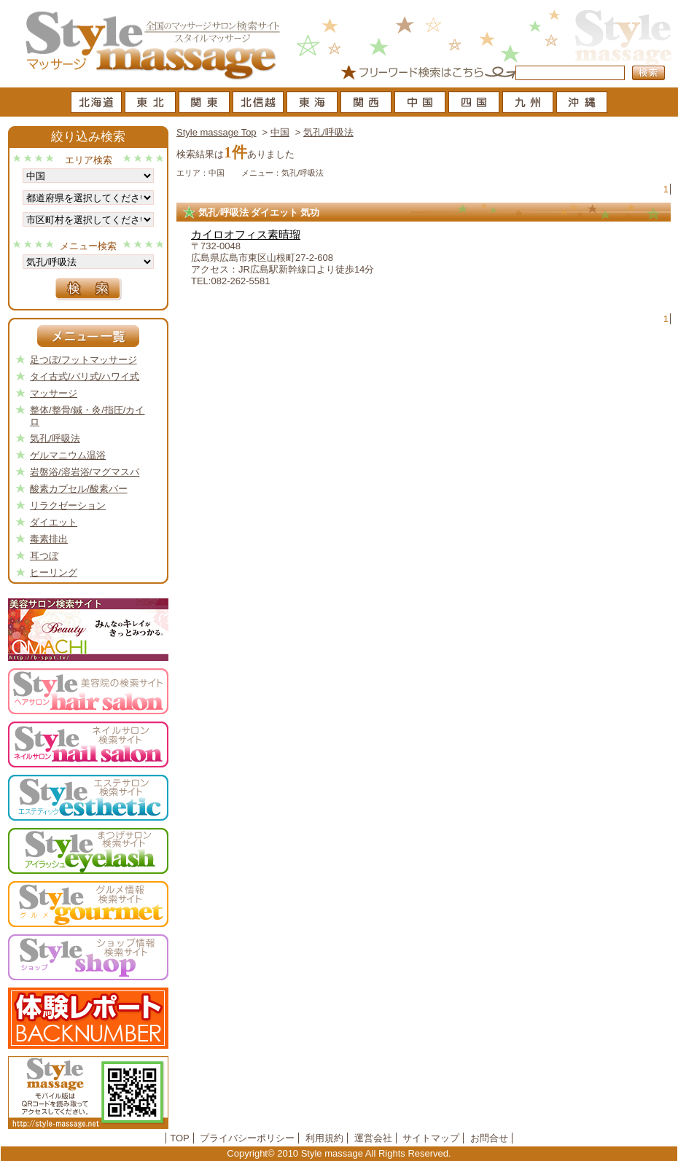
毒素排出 (49, 538)
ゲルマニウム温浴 (68, 455)
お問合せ (489, 1138)
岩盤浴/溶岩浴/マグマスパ (84, 471)
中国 (279, 132)
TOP (180, 1138)
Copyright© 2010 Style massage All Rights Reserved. (339, 1153)
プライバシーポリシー (247, 1138)
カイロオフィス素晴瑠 (245, 235)
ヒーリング (53, 572)
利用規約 (324, 1138)
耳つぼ (44, 555)
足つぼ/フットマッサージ (83, 359)
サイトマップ (430, 1138)
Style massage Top (216, 132)
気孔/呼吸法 (328, 132)
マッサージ (53, 393)
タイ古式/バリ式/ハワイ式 (84, 376)
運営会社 (373, 1138)
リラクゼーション (68, 505)
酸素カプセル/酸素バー (79, 488)
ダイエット (53, 522)
